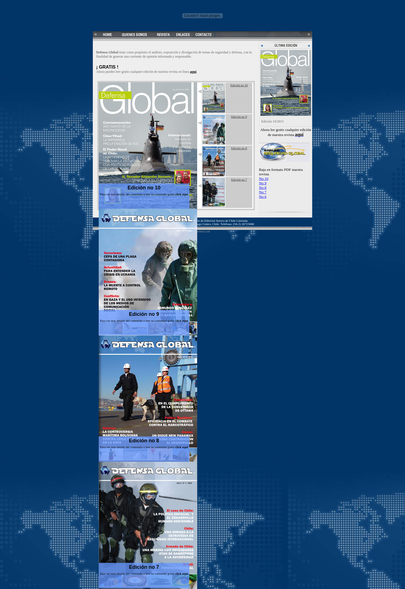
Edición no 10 (143, 188)
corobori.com (202, 231)
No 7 (262, 192)
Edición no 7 (144, 567)
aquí (193, 72)
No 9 (262, 183)
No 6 (262, 196)
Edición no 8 (144, 440)
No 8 (262, 187)
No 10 (263, 178)
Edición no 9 (144, 314)
